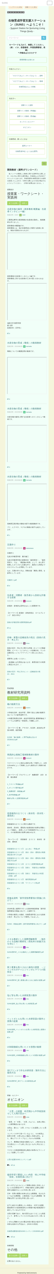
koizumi (27, 601)
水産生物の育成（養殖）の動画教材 (24, 343)
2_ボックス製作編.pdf (15, 788)
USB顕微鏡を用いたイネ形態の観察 (24, 1047)
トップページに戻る (15, 7)
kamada (27, 346)
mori (22, 215)
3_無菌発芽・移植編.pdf (16, 791)
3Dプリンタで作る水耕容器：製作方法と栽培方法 (26, 1071)
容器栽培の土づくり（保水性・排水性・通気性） (26, 814)
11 (9, 628)
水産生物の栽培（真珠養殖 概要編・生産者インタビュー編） (26, 210)
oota (26, 1117)
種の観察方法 (13, 704)
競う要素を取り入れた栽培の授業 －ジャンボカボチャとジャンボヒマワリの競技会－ (26, 969)
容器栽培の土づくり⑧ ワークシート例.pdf (23, 883)
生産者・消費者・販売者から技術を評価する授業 (26, 596)
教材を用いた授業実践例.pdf (17, 798)
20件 (24, 698)
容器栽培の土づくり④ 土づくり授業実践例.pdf (25, 864)
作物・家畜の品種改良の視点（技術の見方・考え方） (26, 638)
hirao (26, 643)
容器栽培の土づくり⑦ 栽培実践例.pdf (21, 879)
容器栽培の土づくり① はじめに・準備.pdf (23, 849)
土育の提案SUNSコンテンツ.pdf (19, 1159)
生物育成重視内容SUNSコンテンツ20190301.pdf (25, 1231)
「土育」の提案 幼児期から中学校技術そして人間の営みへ (26, 1112)
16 (13, 1165)
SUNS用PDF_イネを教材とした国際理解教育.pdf (25, 952)
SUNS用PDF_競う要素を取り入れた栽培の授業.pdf (26, 980)
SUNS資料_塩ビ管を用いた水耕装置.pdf (22, 1004)
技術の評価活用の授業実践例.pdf (19, 622)
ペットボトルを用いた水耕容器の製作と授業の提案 (26, 1020)
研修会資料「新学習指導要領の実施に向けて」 (26, 899)
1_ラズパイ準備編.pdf (15, 784)
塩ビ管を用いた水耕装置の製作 (22, 995)
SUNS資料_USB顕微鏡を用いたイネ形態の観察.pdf (26, 1055)
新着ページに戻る (31, 7)
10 (13, 1237)
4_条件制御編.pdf (13, 795)
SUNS (5, 3)
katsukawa (28, 548)
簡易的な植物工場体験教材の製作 (23, 754)
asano (26, 708)
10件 (24, 203)
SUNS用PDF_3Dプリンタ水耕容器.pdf (21, 1081)
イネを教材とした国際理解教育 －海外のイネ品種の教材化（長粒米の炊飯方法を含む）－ (26, 941)
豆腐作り (11, 544)
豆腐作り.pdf (12, 580)
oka (26, 947)
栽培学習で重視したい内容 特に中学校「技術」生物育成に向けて (26, 1176)
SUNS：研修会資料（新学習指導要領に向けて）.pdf (26, 924)
